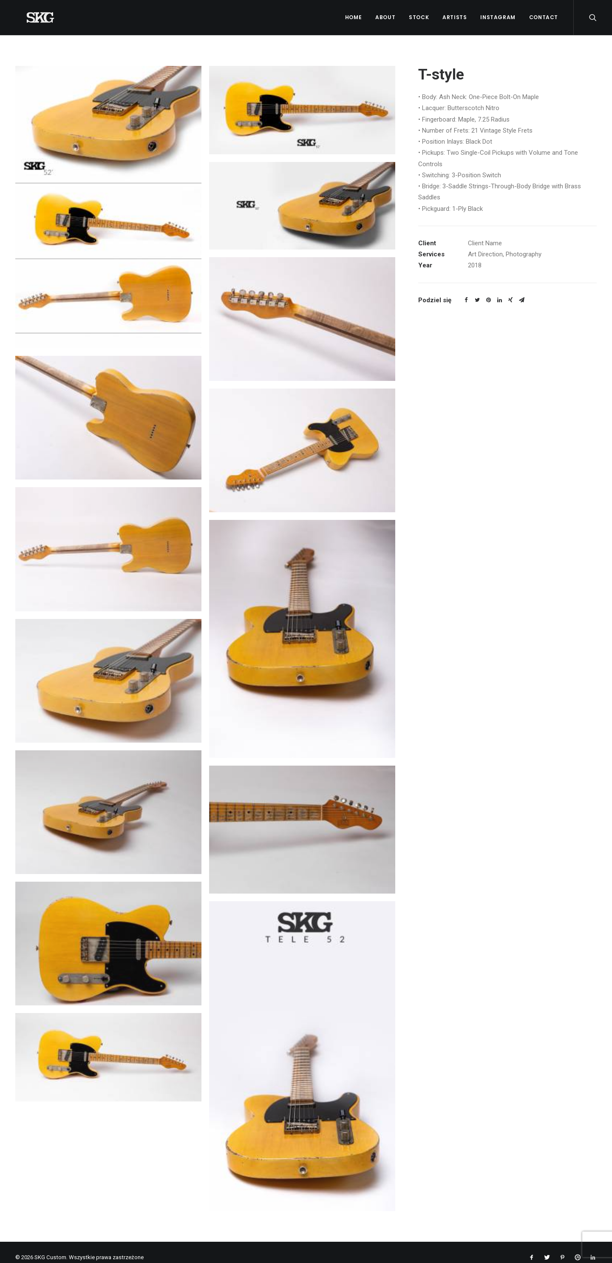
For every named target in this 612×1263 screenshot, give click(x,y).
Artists (454, 17)
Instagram (497, 17)
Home (353, 17)
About (385, 17)
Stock (419, 17)
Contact (543, 17)
